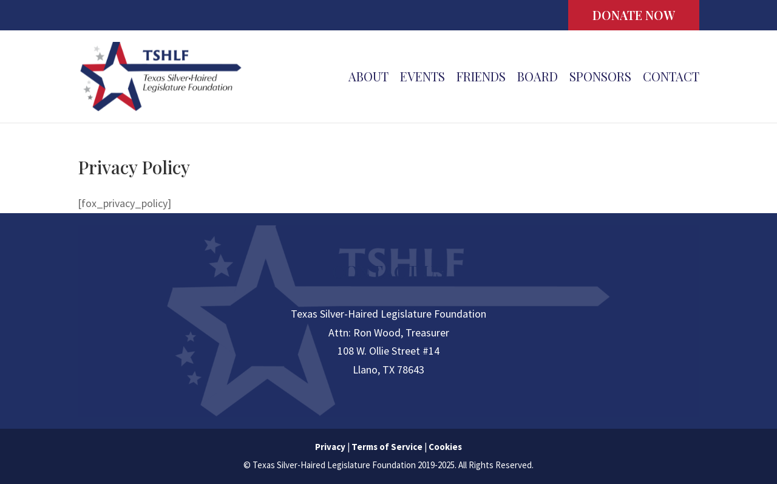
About (368, 78)
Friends (481, 78)
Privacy (330, 446)
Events (422, 78)
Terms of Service (386, 446)
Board (537, 78)
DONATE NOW (633, 15)
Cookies (445, 446)
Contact (671, 78)
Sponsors (600, 78)
